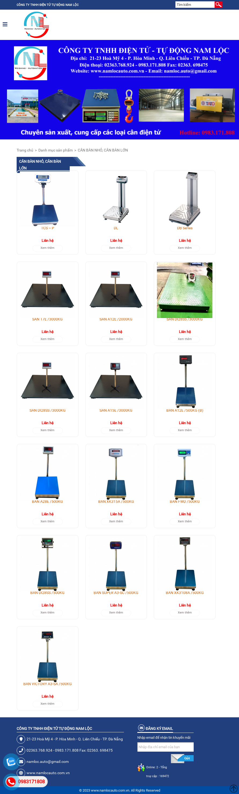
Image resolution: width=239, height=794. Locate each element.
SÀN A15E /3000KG (116, 410)
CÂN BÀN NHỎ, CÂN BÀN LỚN (103, 150)
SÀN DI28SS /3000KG (185, 319)
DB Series (185, 228)
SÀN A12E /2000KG (116, 319)
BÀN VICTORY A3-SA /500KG (47, 684)
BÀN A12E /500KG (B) (184, 410)
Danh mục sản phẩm (55, 150)
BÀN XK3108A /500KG (185, 592)
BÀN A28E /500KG (47, 501)
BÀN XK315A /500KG (116, 501)
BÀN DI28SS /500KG (47, 592)
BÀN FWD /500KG (185, 501)
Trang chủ (25, 150)
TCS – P (47, 228)
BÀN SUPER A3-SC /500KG (116, 592)
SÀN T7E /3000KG (47, 319)
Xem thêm (47, 248)
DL (116, 228)
